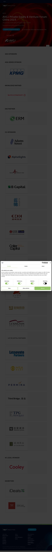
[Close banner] (50, 262)
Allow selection (26, 288)
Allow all (42, 288)
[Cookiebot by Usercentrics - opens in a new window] (43, 263)
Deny (9, 288)
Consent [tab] (9, 266)
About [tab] (43, 266)
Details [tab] (26, 266)
